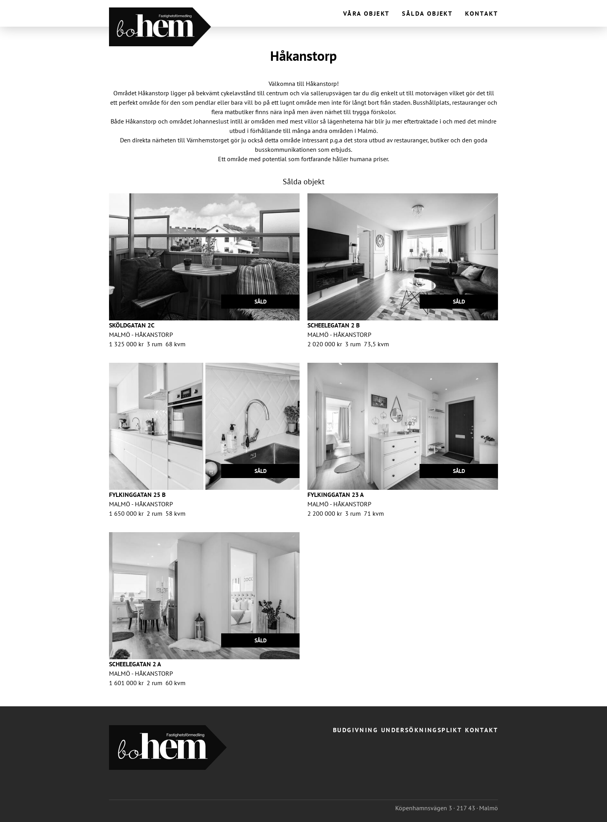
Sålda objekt (427, 13)
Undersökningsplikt (421, 730)
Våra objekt (366, 13)
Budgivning (355, 730)
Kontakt (481, 13)
